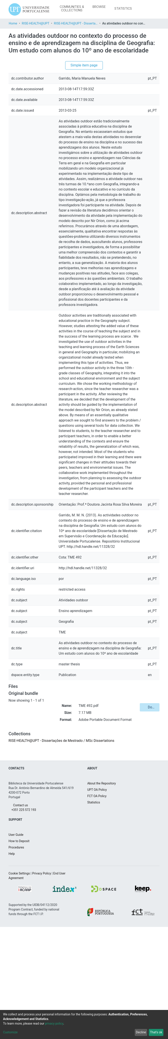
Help (12, 966)
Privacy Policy (46, 985)
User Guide (17, 947)
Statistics (94, 914)
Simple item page (84, 72)
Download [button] (151, 814)
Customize (11, 1032)
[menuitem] (99, 6)
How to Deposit (21, 953)
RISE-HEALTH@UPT (39, 23)
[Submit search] (138, 9)
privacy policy (60, 1023)
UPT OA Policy (98, 902)
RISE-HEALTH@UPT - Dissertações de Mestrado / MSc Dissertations (82, 23)
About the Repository (103, 895)
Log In (151, 9)
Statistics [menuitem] (123, 8)
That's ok (155, 1032)
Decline (139, 1032)
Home (14, 23)
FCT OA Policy (98, 908)
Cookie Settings (21, 985)
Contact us (19, 917)
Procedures (17, 959)
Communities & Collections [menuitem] (71, 8)
